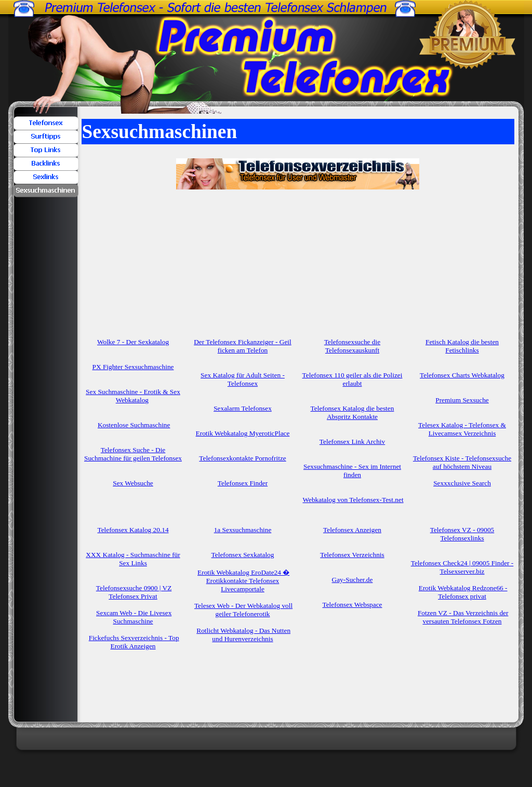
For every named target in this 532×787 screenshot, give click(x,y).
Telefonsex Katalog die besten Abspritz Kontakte (352, 412)
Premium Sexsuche (462, 400)
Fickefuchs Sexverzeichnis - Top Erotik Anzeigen (134, 642)
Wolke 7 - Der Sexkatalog (133, 342)
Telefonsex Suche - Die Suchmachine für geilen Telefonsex (133, 454)
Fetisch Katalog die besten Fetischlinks (462, 346)
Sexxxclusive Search (462, 483)
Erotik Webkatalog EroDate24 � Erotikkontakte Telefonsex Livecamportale (243, 580)
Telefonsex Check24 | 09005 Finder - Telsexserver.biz (462, 567)
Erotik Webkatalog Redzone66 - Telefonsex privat (463, 592)
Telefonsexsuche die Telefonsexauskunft (352, 346)
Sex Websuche (133, 483)
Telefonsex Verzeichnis (352, 555)
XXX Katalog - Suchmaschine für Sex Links (133, 559)
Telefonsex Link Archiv (352, 441)
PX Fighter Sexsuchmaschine (133, 367)
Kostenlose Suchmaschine (134, 425)
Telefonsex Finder (243, 483)
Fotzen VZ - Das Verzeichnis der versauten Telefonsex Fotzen (463, 617)
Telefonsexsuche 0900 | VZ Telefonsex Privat (133, 592)
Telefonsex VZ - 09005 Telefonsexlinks (462, 534)
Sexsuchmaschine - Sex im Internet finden (352, 471)
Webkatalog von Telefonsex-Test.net (353, 500)
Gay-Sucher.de (352, 580)
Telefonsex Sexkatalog (242, 555)
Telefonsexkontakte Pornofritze (242, 458)
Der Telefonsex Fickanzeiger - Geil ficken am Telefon (242, 346)
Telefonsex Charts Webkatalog (462, 375)
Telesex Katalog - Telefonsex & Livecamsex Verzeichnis (462, 429)
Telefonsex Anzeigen (352, 530)
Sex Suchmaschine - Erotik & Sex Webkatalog (133, 396)
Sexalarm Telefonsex (243, 408)
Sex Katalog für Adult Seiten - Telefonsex (243, 379)
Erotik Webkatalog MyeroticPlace (243, 433)
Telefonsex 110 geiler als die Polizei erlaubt (352, 379)
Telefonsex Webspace (352, 604)
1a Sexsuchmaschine (243, 530)
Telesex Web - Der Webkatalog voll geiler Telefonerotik (243, 610)
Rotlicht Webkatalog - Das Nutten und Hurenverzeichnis (243, 635)
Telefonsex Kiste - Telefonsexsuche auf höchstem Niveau (462, 462)
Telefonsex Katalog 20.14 (132, 530)
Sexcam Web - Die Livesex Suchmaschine (133, 617)
